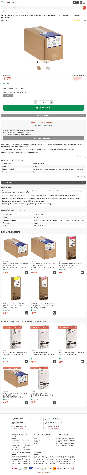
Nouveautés (26, 444)
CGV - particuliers (16, 449)
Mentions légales (16, 445)
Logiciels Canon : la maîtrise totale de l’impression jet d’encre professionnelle (65, 445)
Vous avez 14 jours (53, 424)
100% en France (18, 428)
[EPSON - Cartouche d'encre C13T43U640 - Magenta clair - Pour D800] (43, 377)
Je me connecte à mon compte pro (43, 138)
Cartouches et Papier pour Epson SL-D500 (21, 458)
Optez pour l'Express (20, 424)
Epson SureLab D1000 (77, 169)
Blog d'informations (27, 445)
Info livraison (8, 95)
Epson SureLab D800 (64, 169)
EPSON (35, 166)
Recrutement (26, 440)
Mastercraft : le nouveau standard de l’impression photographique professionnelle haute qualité (65, 443)
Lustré (35, 172)
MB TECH (36, 442)
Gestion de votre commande (16, 442)
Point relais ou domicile (54, 420)
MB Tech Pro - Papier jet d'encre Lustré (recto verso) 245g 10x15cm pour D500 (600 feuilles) (54, 456)
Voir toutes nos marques (43, 472)
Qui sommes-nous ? (16, 440)
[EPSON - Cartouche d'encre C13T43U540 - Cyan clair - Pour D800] (43, 337)
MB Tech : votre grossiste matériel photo (65, 440)
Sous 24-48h (17, 420)
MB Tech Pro (37, 440)
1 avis (84, 20)
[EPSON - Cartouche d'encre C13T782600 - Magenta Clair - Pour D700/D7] (15, 337)
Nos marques (26, 442)
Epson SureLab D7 (38, 169)
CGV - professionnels (16, 447)
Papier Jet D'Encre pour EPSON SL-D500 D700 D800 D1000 (21, 459)
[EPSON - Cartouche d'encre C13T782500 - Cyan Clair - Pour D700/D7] (71, 337)
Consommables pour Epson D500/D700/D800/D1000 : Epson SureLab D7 (21, 463)
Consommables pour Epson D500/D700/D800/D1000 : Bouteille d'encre (21, 461)
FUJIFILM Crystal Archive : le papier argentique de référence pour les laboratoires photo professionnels (65, 442)
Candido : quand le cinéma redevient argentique (65, 438)
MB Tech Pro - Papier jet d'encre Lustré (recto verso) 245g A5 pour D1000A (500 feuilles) (54, 461)
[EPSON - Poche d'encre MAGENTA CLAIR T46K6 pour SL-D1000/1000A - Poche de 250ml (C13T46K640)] (43, 288)
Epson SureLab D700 (51, 169)
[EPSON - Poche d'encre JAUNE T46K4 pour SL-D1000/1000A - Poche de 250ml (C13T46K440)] (15, 288)
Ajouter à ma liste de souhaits (44, 115)
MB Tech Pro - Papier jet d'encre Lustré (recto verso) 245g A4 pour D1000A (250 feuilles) (54, 459)
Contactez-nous (16, 444)
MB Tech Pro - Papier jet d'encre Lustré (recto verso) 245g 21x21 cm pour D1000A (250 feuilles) (54, 458)
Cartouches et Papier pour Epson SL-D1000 (21, 456)
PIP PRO (36, 443)
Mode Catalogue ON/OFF (27, 449)
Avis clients (25, 447)
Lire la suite (81, 156)
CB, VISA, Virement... (53, 428)
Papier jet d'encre (38, 163)
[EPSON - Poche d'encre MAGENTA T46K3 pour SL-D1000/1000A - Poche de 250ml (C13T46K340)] (71, 247)
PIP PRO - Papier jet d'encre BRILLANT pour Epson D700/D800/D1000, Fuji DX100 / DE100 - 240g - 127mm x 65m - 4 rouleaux (54, 463)
